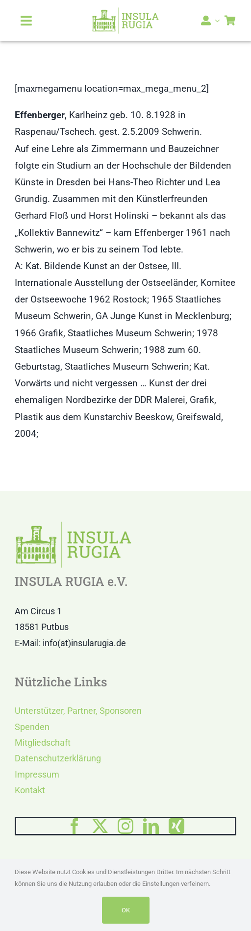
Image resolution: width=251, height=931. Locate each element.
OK (126, 910)
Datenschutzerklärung (58, 758)
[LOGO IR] (126, 11)
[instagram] (125, 826)
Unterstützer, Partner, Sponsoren (78, 710)
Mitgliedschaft (43, 742)
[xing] (176, 826)
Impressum (37, 774)
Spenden (32, 727)
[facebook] (74, 826)
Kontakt (30, 790)
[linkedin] (151, 826)
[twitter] (100, 826)
